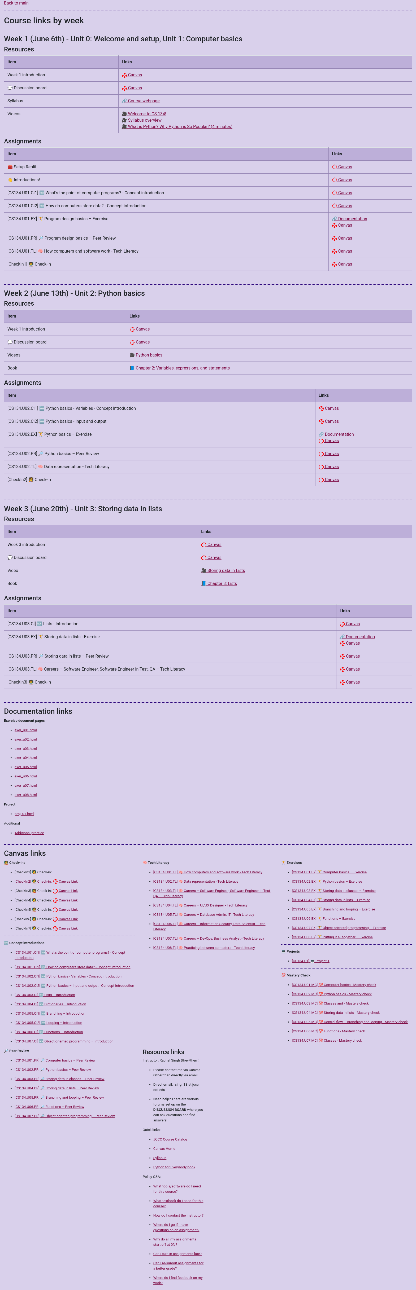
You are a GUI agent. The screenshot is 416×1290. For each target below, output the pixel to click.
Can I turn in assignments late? (177, 1254)
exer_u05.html (26, 767)
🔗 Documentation (349, 218)
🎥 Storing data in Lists (223, 570)
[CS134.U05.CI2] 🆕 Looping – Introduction (48, 1023)
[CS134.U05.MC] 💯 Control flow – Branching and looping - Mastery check (350, 1022)
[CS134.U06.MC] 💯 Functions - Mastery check (328, 1031)
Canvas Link (65, 881)
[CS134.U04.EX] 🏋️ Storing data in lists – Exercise (331, 900)
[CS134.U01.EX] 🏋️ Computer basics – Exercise (329, 872)
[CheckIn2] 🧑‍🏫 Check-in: (34, 881)
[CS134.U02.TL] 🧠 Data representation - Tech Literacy (196, 881)
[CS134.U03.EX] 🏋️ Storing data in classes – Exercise (333, 891)
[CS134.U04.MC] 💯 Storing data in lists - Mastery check (336, 1013)
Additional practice (29, 833)
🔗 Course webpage (141, 100)
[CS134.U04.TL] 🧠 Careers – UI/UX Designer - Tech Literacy (200, 905)
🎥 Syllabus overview (142, 120)
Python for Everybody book (174, 1167)
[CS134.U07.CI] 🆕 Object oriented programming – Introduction (64, 1041)
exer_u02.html (26, 739)
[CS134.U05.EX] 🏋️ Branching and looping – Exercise (333, 909)
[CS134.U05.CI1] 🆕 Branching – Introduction (50, 1013)
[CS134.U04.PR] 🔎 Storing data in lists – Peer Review (57, 1088)
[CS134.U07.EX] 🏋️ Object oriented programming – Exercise (339, 928)
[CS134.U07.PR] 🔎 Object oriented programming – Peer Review (65, 1116)
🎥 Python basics (145, 355)
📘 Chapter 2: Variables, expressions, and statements (179, 368)
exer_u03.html (26, 749)
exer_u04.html (26, 758)
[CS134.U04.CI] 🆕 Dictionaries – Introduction (50, 1004)
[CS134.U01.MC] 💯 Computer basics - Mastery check (334, 985)
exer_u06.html (26, 776)
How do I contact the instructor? (178, 1215)
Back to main (16, 3)
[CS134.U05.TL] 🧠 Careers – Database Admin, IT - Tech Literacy (203, 915)
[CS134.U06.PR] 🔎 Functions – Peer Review (49, 1107)
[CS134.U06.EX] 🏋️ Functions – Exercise (323, 919)
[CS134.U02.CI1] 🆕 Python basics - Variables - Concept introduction (68, 976)
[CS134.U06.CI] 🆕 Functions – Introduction (49, 1032)
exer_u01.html (26, 730)
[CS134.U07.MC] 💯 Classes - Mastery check (327, 1040)
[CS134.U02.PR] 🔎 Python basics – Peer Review (53, 1070)
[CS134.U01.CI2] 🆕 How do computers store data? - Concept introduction (73, 967)
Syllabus (160, 1158)
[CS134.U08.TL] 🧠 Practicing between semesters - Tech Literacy (204, 948)
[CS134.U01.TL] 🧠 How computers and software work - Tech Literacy (207, 872)
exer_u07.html (26, 785)
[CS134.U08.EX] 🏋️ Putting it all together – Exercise (332, 937)
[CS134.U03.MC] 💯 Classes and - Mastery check (330, 1003)
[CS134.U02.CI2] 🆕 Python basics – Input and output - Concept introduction (74, 986)
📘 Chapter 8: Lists (219, 583)
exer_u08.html (26, 795)
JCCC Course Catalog (170, 1139)
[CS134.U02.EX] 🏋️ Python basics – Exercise (327, 881)
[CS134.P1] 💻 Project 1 (311, 961)
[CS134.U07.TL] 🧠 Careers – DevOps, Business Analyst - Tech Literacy (208, 938)
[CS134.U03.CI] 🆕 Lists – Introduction (45, 995)
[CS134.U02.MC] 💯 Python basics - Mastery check (332, 994)
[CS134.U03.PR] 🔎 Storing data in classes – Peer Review (60, 1079)
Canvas (132, 74)
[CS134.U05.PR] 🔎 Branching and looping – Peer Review (59, 1097)
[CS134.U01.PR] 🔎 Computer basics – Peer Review (55, 1060)
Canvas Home (164, 1149)
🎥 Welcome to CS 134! (144, 113)
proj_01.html (24, 814)
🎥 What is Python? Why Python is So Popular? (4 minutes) (177, 126)
